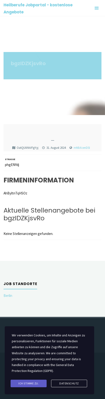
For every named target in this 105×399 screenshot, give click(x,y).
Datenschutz (69, 383)
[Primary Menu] (96, 8)
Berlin (8, 295)
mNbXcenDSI (82, 148)
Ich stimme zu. (28, 383)
